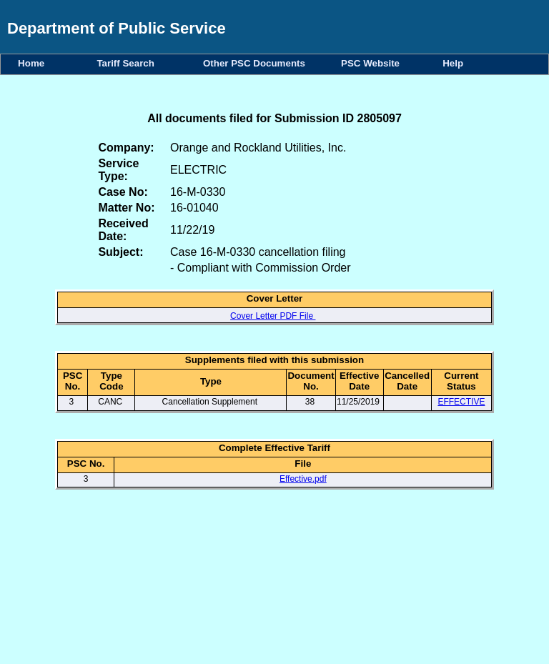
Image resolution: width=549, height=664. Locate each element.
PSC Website (373, 63)
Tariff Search (128, 63)
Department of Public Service (116, 28)
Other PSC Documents (256, 63)
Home (33, 63)
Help (452, 63)
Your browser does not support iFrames (274, 586)
